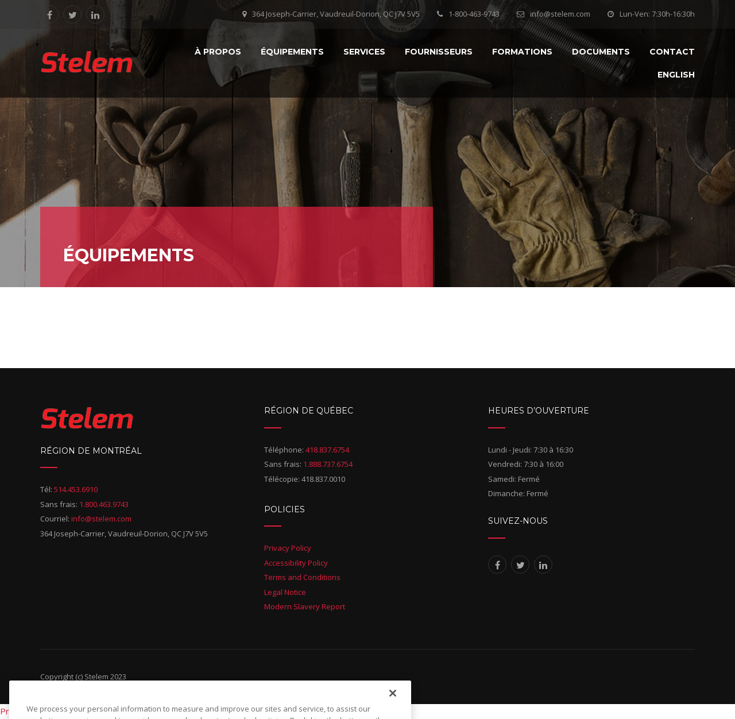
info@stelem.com (560, 14)
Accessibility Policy (296, 563)
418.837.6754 (327, 449)
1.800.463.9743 (104, 504)
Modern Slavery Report (304, 606)
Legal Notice (285, 592)
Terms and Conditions (302, 577)
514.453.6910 (76, 489)
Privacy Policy (287, 548)
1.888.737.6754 (328, 464)
